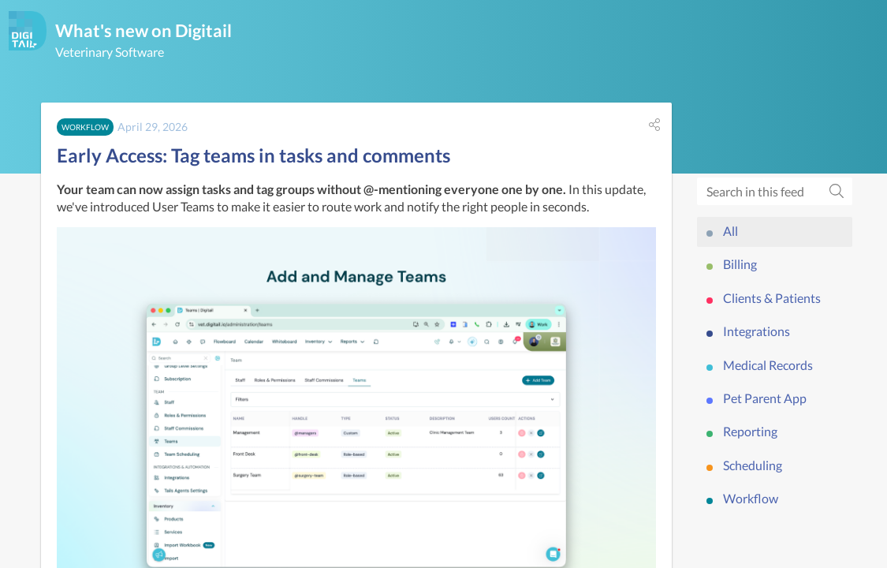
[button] (654, 124)
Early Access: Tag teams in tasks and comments (253, 155)
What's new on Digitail (143, 30)
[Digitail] (27, 30)
